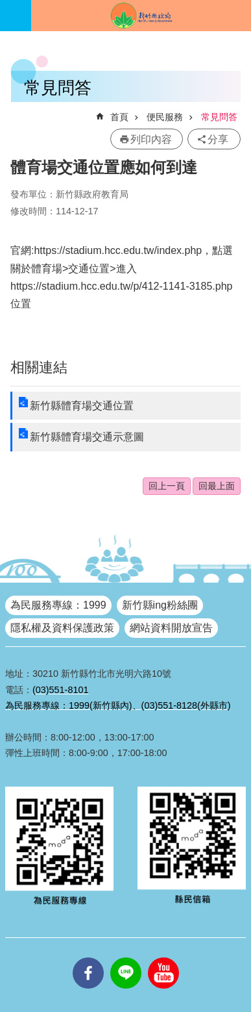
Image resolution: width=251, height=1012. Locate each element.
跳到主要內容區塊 (6, 6)
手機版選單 (15, 15)
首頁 (119, 117)
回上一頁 (167, 486)
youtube (163, 957)
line (126, 957)
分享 (218, 139)
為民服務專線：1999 (58, 605)
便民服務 (165, 117)
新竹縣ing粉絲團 (160, 605)
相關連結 (38, 367)
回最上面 (216, 486)
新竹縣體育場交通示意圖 (87, 436)
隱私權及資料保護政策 (62, 627)
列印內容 (151, 139)
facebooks (88, 957)
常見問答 (219, 117)
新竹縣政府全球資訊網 (141, 15)
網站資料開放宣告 (171, 627)
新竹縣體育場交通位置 (82, 405)
